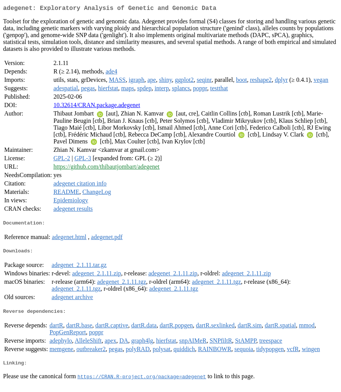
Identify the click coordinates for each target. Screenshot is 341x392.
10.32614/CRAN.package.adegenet (96, 106)
